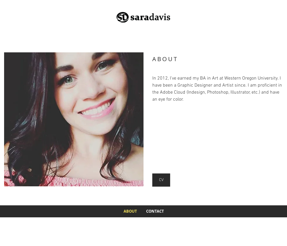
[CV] (161, 180)
